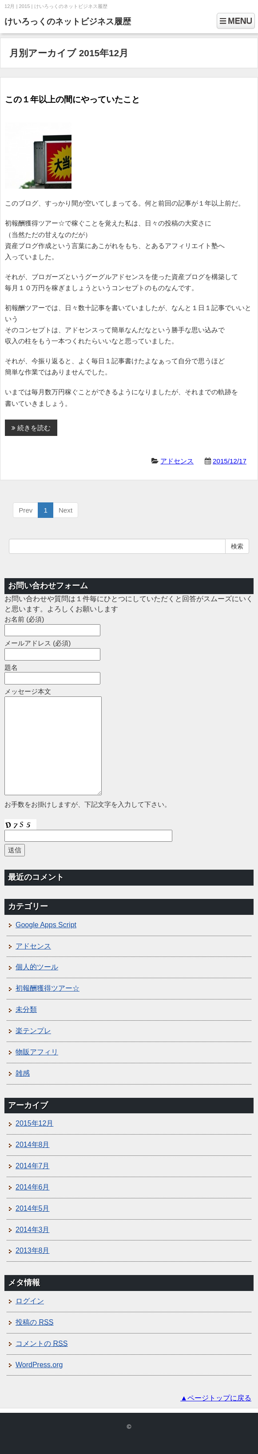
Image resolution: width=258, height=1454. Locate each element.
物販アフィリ (37, 1052)
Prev (25, 510)
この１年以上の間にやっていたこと (72, 99)
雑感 (23, 1073)
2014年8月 (33, 1144)
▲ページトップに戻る (215, 1398)
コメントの (41, 1343)
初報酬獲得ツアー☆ (47, 988)
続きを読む (31, 428)
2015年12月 (34, 1123)
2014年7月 (33, 1166)
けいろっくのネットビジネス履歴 (67, 21)
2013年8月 (33, 1250)
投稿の (34, 1322)
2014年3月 (33, 1229)
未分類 (26, 1009)
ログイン (30, 1301)
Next (65, 510)
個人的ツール (37, 967)
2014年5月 (33, 1208)
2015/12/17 (229, 461)
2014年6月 (33, 1187)
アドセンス (177, 461)
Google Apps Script (46, 925)
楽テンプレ (33, 1030)
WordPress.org (39, 1364)
